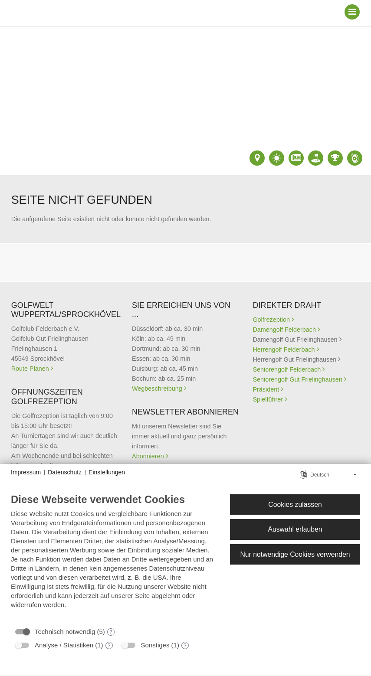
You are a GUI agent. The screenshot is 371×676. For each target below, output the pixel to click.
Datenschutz (65, 472)
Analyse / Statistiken (64, 645)
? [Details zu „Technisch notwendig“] (110, 632)
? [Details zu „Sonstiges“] (185, 646)
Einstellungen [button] (107, 472)
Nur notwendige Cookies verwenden (295, 554)
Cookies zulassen (295, 504)
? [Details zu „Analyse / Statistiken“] (109, 646)
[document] (113, 557)
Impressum (26, 472)
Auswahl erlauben (295, 529)
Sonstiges (155, 645)
